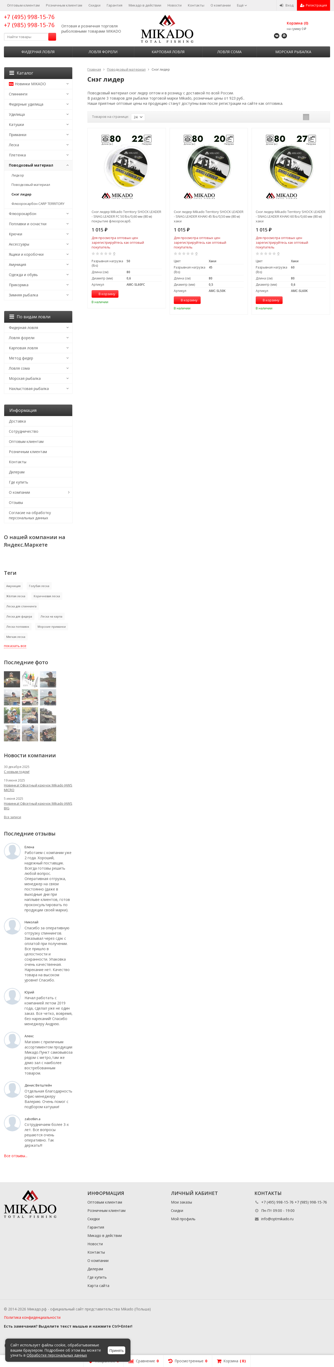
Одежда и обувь (23, 274)
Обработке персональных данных (57, 1355)
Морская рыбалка (293, 51)
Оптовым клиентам (23, 5)
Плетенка (17, 154)
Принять (116, 1350)
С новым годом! (16, 771)
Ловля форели (103, 51)
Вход (287, 5)
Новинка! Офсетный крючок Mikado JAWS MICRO (38, 787)
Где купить (18, 482)
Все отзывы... (15, 1155)
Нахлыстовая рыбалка (29, 388)
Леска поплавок (17, 626)
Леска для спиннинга (21, 606)
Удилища (17, 114)
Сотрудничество (23, 431)
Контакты (196, 5)
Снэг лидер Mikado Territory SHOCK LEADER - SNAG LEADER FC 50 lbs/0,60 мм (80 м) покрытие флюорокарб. (126, 216)
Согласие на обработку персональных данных (30, 515)
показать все (15, 645)
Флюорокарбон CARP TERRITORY (37, 203)
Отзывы (16, 502)
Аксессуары (19, 244)
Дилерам (17, 471)
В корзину (104, 293)
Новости (175, 5)
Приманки (17, 134)
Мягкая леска (15, 637)
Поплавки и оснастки (27, 223)
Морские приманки (52, 626)
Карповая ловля (168, 51)
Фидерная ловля (38, 51)
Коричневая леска (47, 596)
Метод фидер (21, 358)
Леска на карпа (51, 616)
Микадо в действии (145, 5)
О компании (221, 5)
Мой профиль (183, 1218)
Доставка (17, 421)
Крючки (15, 233)
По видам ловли (29, 317)
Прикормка (18, 284)
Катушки (16, 124)
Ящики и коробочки (26, 254)
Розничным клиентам (64, 5)
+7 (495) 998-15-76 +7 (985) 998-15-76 (29, 21)
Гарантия (114, 5)
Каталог (21, 73)
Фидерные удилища (26, 104)
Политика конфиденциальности (32, 1317)
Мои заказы (181, 1202)
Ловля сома (229, 51)
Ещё (242, 5)
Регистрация (313, 5)
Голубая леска (39, 586)
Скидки (94, 5)
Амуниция (17, 264)
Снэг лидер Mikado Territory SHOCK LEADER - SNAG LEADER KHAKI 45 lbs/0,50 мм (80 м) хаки (208, 216)
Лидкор (17, 175)
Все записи (12, 817)
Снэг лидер (21, 194)
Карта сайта (98, 1285)
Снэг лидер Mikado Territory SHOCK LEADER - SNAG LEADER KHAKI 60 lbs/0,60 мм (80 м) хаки (290, 216)
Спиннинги (18, 93)
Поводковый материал (31, 165)
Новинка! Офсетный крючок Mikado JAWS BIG (38, 805)
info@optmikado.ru (277, 1218)
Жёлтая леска (15, 596)
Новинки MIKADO (27, 83)
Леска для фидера (19, 616)
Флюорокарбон (22, 213)
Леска (14, 144)
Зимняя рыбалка (23, 294)
